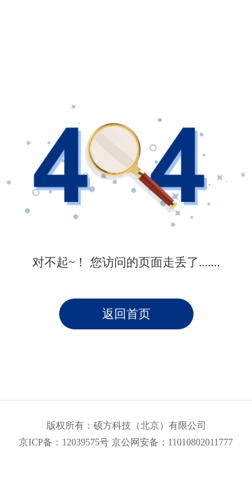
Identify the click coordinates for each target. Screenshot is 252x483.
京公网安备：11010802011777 (172, 442)
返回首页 (126, 314)
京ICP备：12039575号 (64, 442)
